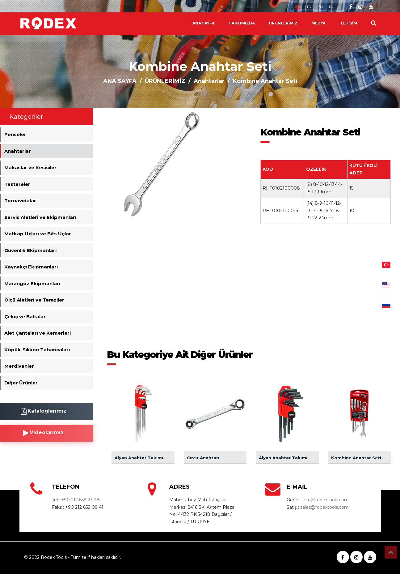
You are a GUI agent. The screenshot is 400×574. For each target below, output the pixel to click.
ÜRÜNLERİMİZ (283, 23)
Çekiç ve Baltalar (25, 316)
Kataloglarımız (43, 411)
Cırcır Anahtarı (203, 457)
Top (391, 552)
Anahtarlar (209, 81)
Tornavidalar (20, 200)
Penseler (15, 134)
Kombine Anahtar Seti (356, 457)
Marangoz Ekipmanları (32, 283)
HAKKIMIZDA (242, 23)
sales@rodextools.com (324, 507)
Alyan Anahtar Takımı (283, 457)
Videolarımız (43, 433)
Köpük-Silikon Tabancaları (37, 350)
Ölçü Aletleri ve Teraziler (34, 300)
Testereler (17, 184)
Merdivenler (19, 366)
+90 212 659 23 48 (80, 500)
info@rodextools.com (326, 500)
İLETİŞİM (348, 23)
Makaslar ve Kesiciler (30, 167)
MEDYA (318, 23)
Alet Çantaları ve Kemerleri (37, 333)
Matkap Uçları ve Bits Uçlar (37, 234)
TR (308, 6)
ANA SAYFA (203, 23)
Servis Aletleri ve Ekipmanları (40, 217)
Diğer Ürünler (21, 383)
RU (332, 6)
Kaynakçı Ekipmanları (31, 267)
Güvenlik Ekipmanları (30, 250)
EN (320, 6)
